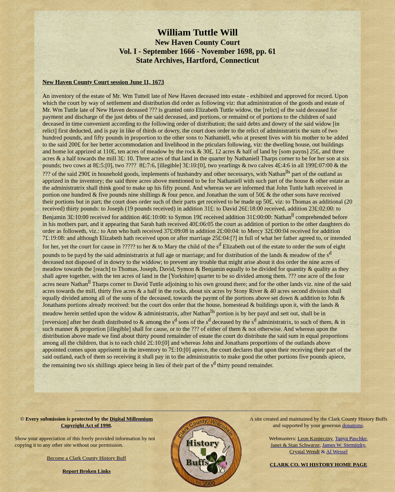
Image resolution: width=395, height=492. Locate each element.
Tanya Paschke (350, 438)
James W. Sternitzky (343, 445)
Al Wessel (337, 451)
